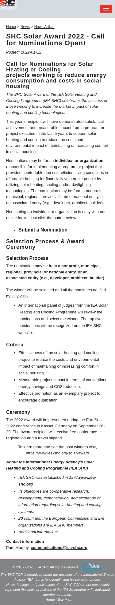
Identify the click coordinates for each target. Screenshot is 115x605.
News (25, 27)
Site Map (64, 599)
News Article (44, 27)
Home (11, 27)
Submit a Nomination (42, 229)
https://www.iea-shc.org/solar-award (57, 453)
